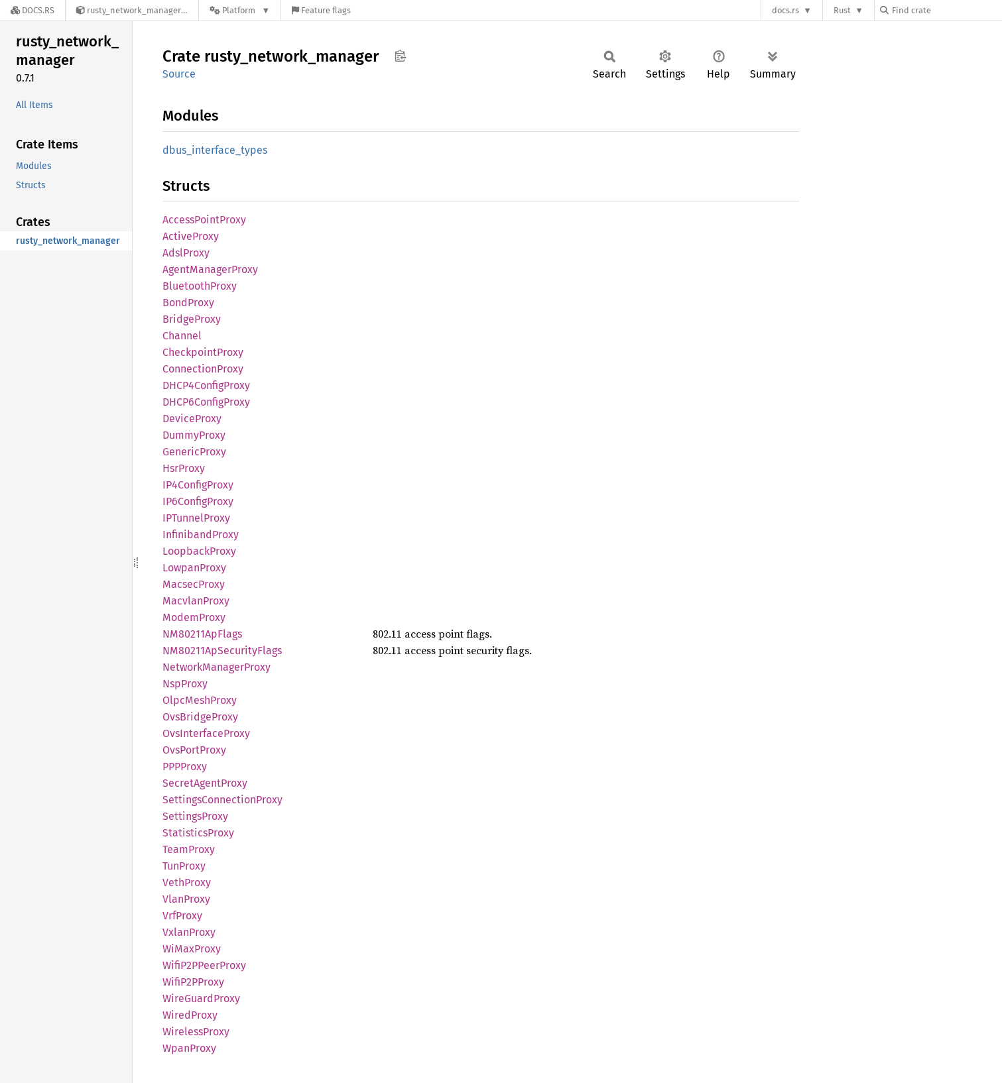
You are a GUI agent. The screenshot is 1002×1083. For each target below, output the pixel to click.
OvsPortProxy (194, 750)
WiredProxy (190, 1015)
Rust (842, 10)
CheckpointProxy (202, 352)
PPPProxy (184, 766)
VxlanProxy (189, 932)
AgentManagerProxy (210, 269)
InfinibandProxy (200, 534)
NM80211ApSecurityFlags (222, 650)
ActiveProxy (190, 236)
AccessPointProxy (204, 219)
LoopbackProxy (199, 551)
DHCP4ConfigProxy (206, 385)
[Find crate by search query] (946, 10)
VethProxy (186, 882)
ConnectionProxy (202, 369)
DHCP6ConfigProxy (206, 402)
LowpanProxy (194, 567)
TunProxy (184, 866)
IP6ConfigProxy (197, 501)
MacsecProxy (193, 584)
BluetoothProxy (199, 286)
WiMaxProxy (191, 948)
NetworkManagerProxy (216, 667)
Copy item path (400, 55)
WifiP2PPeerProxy (204, 965)
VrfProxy (182, 915)
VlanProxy (186, 899)
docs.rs (785, 10)
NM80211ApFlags (202, 634)
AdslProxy (186, 253)
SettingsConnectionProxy (222, 799)
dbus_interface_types (214, 150)
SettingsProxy (195, 816)
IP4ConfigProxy (197, 485)
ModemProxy (193, 617)
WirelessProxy (195, 1031)
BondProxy (188, 302)
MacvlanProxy (195, 601)
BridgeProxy (191, 319)
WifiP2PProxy (193, 982)
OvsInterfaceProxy (206, 733)
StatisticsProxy (198, 832)
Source (179, 74)
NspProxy (185, 683)
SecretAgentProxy (204, 783)
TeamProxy (188, 849)
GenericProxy (194, 451)
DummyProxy (193, 435)
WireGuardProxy (201, 998)
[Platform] (240, 10)
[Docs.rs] (32, 10)
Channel (182, 335)
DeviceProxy (191, 418)
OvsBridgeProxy (200, 717)
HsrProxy (183, 468)
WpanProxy (189, 1048)
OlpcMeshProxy (199, 700)
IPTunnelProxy (196, 518)
